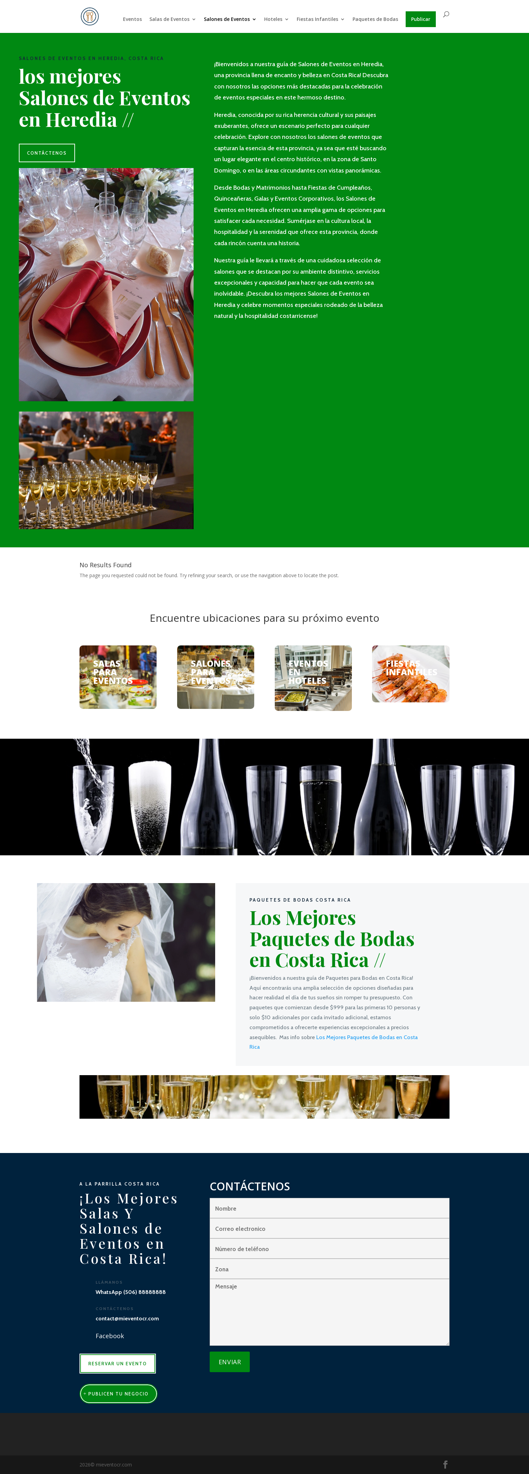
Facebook (110, 1336)
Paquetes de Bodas (375, 19)
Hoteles (273, 19)
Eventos (132, 19)
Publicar (420, 19)
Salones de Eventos (227, 19)
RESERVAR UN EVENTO (117, 1363)
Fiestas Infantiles (317, 19)
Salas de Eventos (169, 19)
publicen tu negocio (118, 1393)
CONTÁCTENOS (47, 153)
